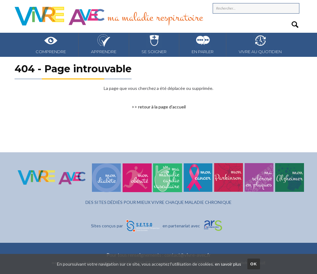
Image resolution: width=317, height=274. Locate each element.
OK (253, 264)
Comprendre (51, 43)
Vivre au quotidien (260, 43)
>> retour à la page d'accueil (159, 106)
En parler (203, 43)
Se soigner (154, 43)
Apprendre (103, 43)
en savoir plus (228, 264)
